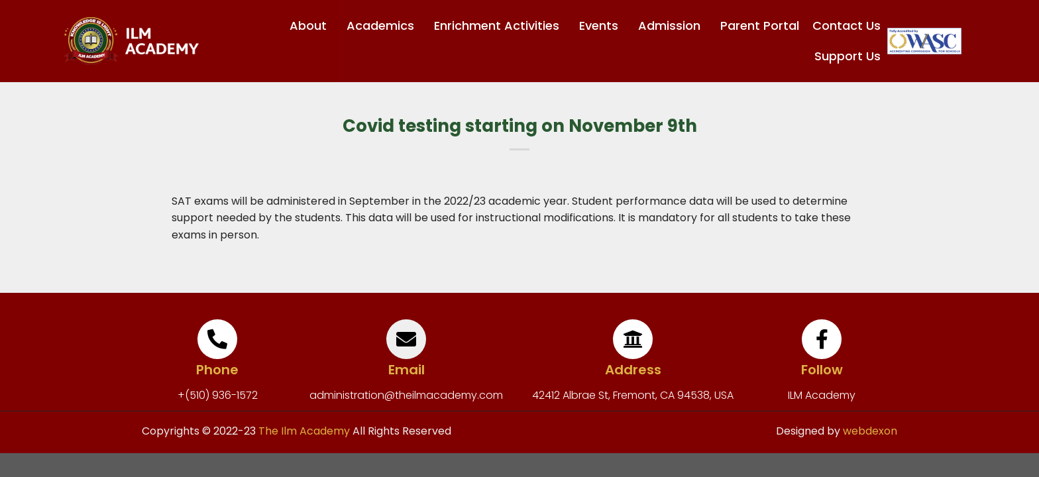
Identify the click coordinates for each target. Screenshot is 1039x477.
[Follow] (822, 339)
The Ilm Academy (303, 431)
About (311, 25)
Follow (822, 369)
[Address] (633, 339)
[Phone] (217, 339)
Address (633, 369)
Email (406, 369)
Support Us (847, 56)
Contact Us (846, 25)
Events (602, 25)
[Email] (406, 339)
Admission (672, 25)
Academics (384, 25)
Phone (217, 369)
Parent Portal (759, 25)
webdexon (870, 431)
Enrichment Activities (500, 25)
